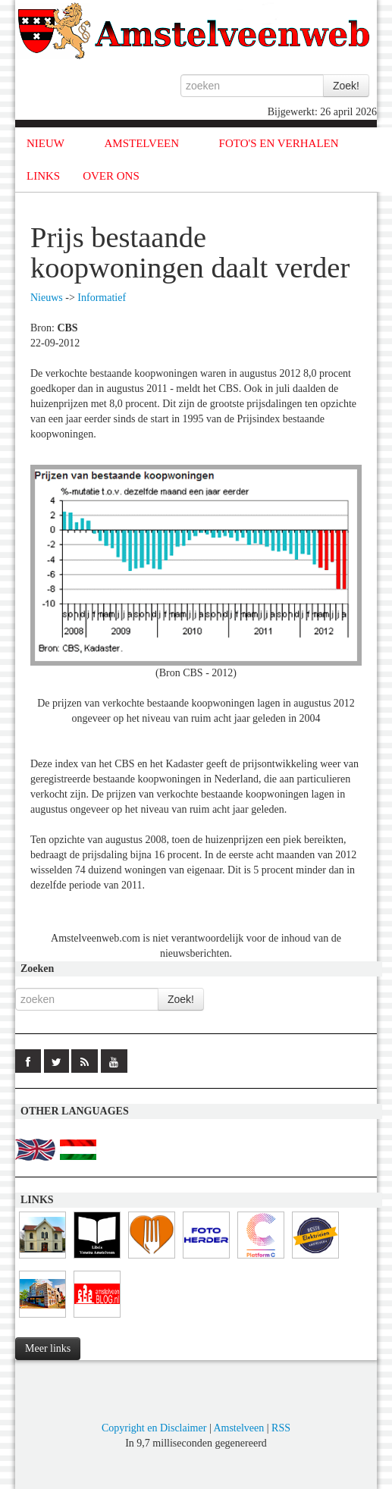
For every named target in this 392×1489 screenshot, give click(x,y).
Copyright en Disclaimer (154, 1428)
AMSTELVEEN (141, 143)
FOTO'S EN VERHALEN (279, 143)
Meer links (48, 1348)
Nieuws (46, 297)
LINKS (43, 176)
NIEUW (45, 143)
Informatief (101, 297)
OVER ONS (111, 176)
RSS (280, 1428)
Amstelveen (238, 1428)
